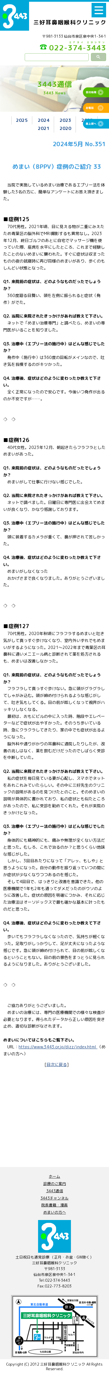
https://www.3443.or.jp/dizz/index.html (58, 1047)
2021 (43, 128)
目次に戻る (57, 1064)
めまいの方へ (54, 1212)
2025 (22, 120)
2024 (43, 120)
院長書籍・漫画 (54, 1205)
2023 (65, 120)
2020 (65, 128)
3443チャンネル (54, 1198)
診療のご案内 (54, 1183)
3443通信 (54, 1190)
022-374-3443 (73, 47)
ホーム (54, 1176)
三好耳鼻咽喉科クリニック (70, 22)
